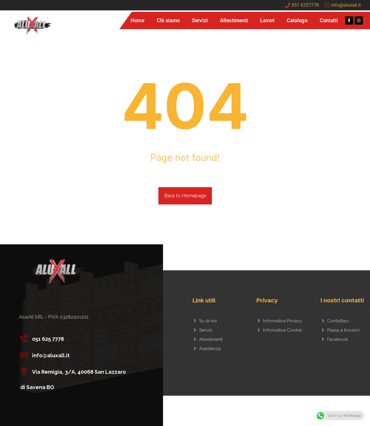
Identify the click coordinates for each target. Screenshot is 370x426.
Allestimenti (234, 20)
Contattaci (335, 320)
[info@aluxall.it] (77, 354)
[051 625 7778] (77, 337)
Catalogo (296, 20)
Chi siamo (168, 20)
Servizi (200, 20)
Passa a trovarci (340, 330)
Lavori (267, 20)
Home (137, 20)
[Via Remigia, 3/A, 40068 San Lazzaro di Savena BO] (77, 370)
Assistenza (207, 348)
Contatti (328, 20)
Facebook (334, 339)
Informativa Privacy (279, 320)
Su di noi (205, 320)
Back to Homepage (185, 195)
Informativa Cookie (279, 330)
